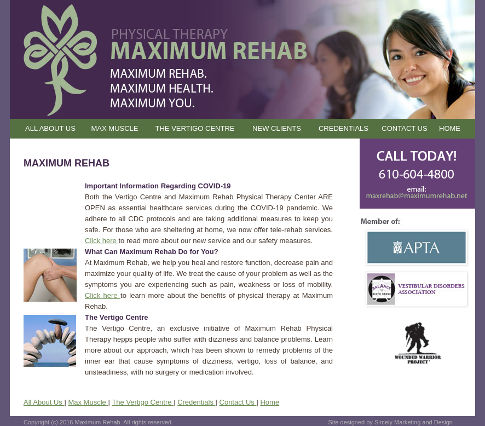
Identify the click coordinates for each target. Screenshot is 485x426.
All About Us (44, 402)
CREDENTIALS (343, 128)
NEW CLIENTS (276, 128)
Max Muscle (88, 402)
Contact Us (238, 402)
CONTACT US (404, 128)
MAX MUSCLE (114, 128)
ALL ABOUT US (50, 128)
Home (269, 402)
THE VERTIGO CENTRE (195, 128)
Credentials (196, 402)
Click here (101, 241)
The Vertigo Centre (143, 402)
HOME (449, 128)
